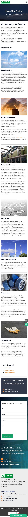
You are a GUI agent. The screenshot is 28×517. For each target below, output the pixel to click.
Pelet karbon (20, 137)
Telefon (3, 414)
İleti (2, 426)
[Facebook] (9, 513)
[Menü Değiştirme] (26, 2)
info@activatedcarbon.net (10, 459)
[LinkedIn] (15, 513)
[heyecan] (12, 513)
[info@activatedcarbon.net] (2, 459)
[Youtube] (18, 513)
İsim (3, 408)
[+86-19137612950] (2, 461)
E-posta (3, 420)
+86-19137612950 (8, 461)
